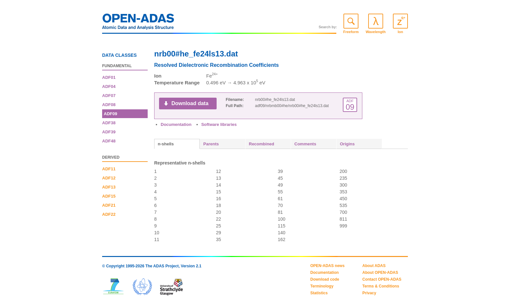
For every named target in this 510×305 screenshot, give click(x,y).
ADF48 (108, 141)
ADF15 (108, 196)
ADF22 (108, 214)
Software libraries (219, 124)
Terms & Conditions (380, 286)
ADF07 (108, 95)
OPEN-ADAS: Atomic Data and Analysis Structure (138, 23)
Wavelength (375, 32)
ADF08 (108, 104)
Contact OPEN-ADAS (381, 279)
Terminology (321, 286)
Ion (400, 32)
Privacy (369, 293)
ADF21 (108, 205)
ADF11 (108, 168)
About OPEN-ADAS (380, 272)
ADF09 (110, 113)
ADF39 (108, 131)
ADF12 (108, 178)
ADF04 (108, 86)
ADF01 (108, 77)
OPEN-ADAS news (327, 265)
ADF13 (108, 187)
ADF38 (108, 122)
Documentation (176, 124)
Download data (189, 103)
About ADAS (374, 265)
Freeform (351, 32)
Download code (324, 279)
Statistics (319, 293)
